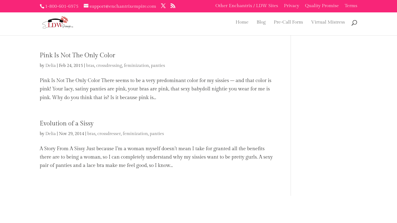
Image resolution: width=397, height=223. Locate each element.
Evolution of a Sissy (67, 123)
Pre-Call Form (288, 22)
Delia (50, 65)
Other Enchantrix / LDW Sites (247, 5)
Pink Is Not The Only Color (77, 55)
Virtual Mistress (328, 22)
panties (158, 65)
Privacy (291, 5)
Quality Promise (322, 5)
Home (242, 22)
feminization (136, 65)
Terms (351, 5)
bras (90, 65)
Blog (260, 22)
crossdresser (109, 133)
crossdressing (109, 65)
